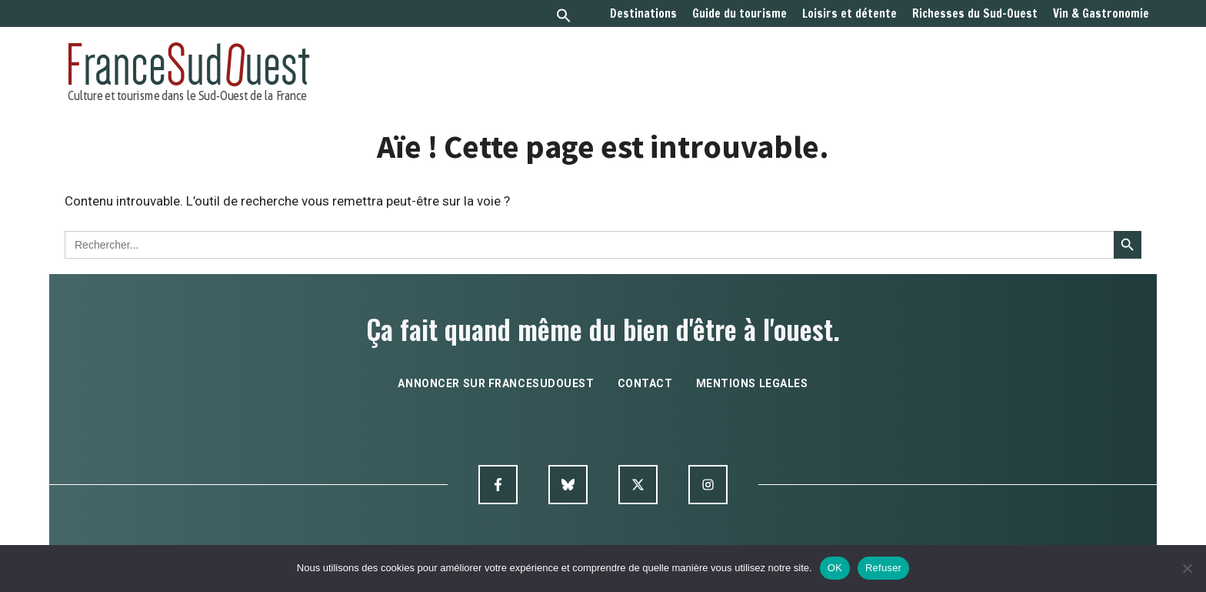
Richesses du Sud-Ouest (975, 14)
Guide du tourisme (739, 14)
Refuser (883, 568)
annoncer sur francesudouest (496, 383)
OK (835, 568)
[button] (563, 17)
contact (645, 383)
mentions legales (752, 383)
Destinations (643, 14)
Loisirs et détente (849, 14)
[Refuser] (1186, 568)
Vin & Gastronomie (1101, 14)
